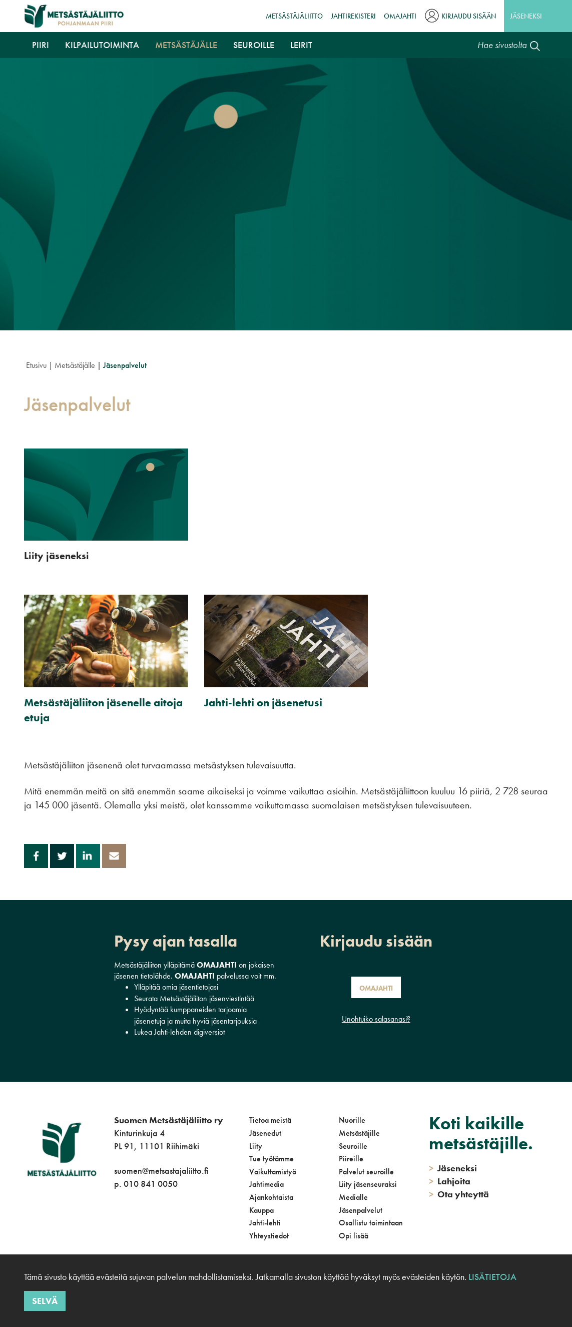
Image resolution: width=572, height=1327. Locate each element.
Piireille (351, 1158)
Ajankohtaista (271, 1197)
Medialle (353, 1197)
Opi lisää (353, 1235)
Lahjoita (449, 1181)
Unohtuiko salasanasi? (376, 1019)
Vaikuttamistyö (272, 1171)
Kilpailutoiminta (102, 45)
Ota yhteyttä (459, 1194)
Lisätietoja (492, 1276)
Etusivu (36, 365)
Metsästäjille (359, 1133)
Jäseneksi (526, 16)
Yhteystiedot (269, 1235)
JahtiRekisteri (353, 16)
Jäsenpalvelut (360, 1210)
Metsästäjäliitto (294, 16)
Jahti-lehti (265, 1222)
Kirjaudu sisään (468, 16)
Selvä (45, 1300)
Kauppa (261, 1210)
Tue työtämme (271, 1158)
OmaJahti (400, 16)
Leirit (301, 45)
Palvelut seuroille (366, 1171)
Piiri (40, 45)
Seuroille (253, 45)
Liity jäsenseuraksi (368, 1184)
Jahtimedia (266, 1184)
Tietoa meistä (270, 1120)
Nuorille (352, 1120)
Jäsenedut (265, 1133)
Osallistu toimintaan (371, 1222)
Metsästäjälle (186, 45)
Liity (255, 1146)
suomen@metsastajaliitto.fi (161, 1170)
